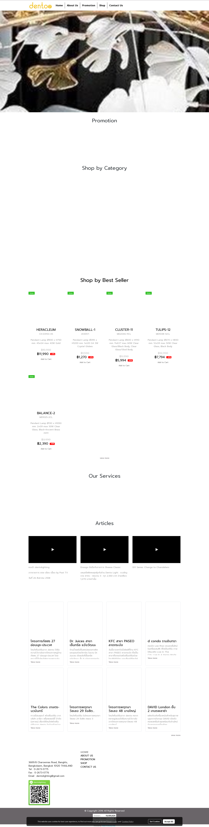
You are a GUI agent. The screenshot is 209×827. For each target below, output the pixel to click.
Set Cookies (155, 821)
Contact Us (116, 5)
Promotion (88, 5)
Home (59, 5)
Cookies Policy (127, 821)
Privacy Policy (111, 821)
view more (104, 458)
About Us (72, 5)
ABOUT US (87, 756)
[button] (127, 5)
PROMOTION (88, 759)
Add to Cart (46, 359)
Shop (102, 5)
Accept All (168, 821)
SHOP (84, 763)
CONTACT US (88, 767)
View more (36, 662)
